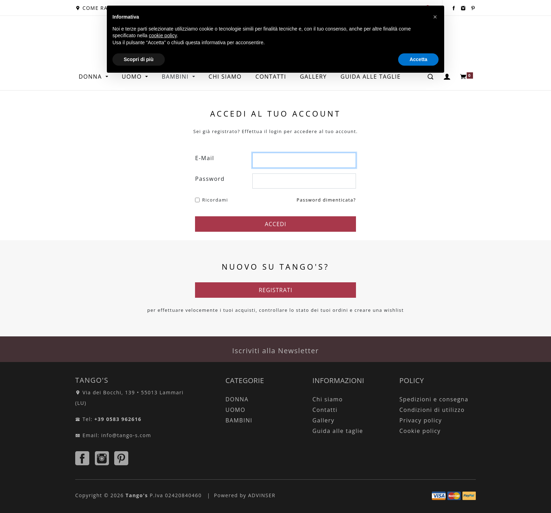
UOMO (236, 410)
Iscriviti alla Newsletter (275, 350)
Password (210, 179)
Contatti (325, 410)
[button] (435, 16)
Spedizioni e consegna (434, 399)
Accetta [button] (418, 59)
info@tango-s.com (126, 435)
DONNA (91, 76)
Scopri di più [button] (139, 59)
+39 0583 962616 (118, 419)
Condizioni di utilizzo (432, 410)
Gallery (323, 420)
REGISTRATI (275, 290)
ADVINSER (262, 495)
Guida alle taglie (337, 431)
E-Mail (204, 158)
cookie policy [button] (163, 35)
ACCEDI (275, 224)
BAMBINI (239, 420)
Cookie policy (420, 431)
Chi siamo (327, 399)
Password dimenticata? (326, 200)
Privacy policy (421, 420)
